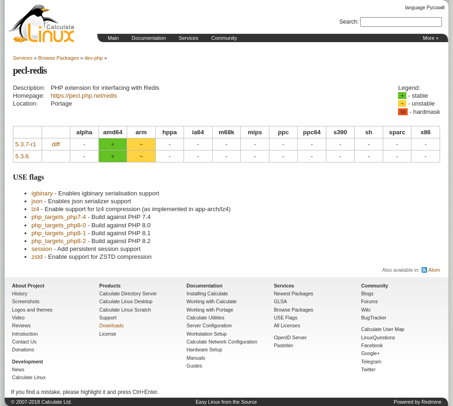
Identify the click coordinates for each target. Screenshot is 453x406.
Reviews (21, 325)
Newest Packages (293, 293)
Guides (194, 366)
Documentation (149, 38)
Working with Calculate (212, 301)
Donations (23, 349)
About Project (28, 285)
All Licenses (287, 325)
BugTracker (373, 317)
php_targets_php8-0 (58, 225)
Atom (434, 270)
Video (18, 317)
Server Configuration (209, 325)
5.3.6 (22, 156)
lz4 (35, 209)
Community (224, 38)
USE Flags (285, 317)
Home (41, 24)
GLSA (280, 301)
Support (107, 317)
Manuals (196, 358)
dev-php (94, 58)
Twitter (368, 369)
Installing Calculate (207, 293)
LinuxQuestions (378, 337)
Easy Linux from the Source (226, 402)
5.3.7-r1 (25, 144)
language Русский (425, 7)
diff (56, 144)
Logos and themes (32, 309)
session (41, 248)
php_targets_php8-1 (58, 233)
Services (188, 38)
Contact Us (24, 341)
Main (113, 38)
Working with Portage (210, 309)
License (107, 334)
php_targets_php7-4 (58, 216)
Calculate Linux (29, 377)
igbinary (42, 193)
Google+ (370, 353)
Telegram (371, 361)
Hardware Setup (204, 349)
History (19, 293)
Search (348, 22)
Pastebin (283, 345)
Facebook (372, 345)
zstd (37, 256)
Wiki (365, 309)
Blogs (367, 293)
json (37, 201)
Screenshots (25, 301)
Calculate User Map (382, 329)
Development (27, 361)
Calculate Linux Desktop (126, 301)
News (18, 369)
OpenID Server (290, 337)
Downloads (111, 325)
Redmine (431, 402)
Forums (369, 301)
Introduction (25, 334)
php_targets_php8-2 (58, 240)
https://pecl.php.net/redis (84, 95)
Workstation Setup (207, 334)
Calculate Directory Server (128, 293)
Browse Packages (58, 58)
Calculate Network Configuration (222, 341)
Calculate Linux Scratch (125, 309)
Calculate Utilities (206, 317)
